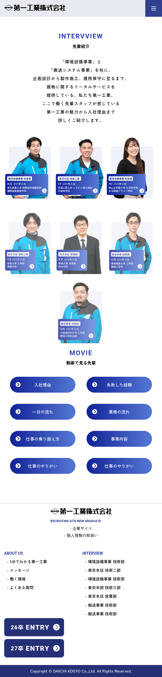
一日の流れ (42, 412)
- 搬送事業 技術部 (101, 605)
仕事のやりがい (42, 466)
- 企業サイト (81, 528)
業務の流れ (119, 412)
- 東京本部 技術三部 (103, 587)
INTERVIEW (92, 553)
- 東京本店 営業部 (101, 596)
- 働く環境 (16, 579)
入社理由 (42, 385)
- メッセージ (18, 570)
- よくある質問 (20, 587)
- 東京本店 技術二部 (103, 570)
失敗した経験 (119, 385)
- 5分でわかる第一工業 (27, 561)
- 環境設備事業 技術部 (105, 561)
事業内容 (119, 439)
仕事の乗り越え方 (43, 439)
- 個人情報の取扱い (81, 535)
